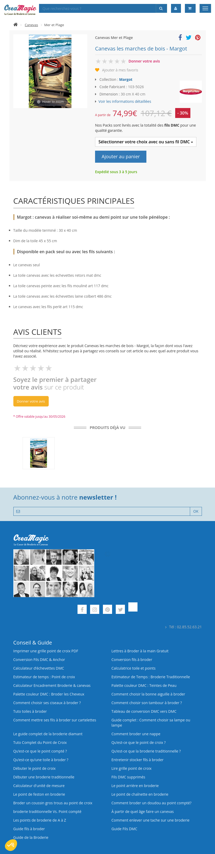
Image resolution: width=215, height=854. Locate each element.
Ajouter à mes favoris (120, 69)
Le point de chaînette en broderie (140, 794)
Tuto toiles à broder (30, 711)
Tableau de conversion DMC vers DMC (144, 711)
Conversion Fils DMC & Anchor (39, 659)
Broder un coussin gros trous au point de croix (52, 802)
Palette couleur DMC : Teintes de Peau (144, 685)
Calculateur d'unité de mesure (39, 785)
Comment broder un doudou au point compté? (152, 802)
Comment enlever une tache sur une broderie (151, 820)
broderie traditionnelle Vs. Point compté (47, 811)
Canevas (31, 24)
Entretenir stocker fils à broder (138, 759)
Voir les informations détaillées (124, 101)
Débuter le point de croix (34, 768)
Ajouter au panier (121, 156)
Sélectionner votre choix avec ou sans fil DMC (145, 142)
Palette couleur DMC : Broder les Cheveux (48, 694)
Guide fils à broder (29, 828)
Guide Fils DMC (124, 828)
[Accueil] (15, 24)
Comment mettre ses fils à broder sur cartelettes (54, 719)
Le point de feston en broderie (39, 794)
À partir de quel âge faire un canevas (143, 811)
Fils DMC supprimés (128, 776)
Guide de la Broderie (30, 837)
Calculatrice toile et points (134, 668)
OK (195, 511)
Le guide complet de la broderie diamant (47, 733)
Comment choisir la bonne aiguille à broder (148, 694)
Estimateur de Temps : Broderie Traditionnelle (151, 676)
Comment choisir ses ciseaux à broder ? (47, 702)
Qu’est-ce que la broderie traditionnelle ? (146, 751)
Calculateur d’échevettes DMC (38, 668)
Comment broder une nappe (136, 733)
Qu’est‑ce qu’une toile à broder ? (40, 759)
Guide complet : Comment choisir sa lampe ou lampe (151, 722)
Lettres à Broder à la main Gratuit (140, 650)
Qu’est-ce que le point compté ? (40, 751)
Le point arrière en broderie (135, 785)
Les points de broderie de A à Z (39, 820)
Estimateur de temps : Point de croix (44, 676)
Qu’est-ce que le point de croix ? (139, 742)
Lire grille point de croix (132, 768)
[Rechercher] (161, 8)
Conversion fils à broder (132, 659)
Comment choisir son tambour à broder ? (147, 702)
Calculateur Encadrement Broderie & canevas (52, 685)
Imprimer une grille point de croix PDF (45, 650)
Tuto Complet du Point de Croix (40, 742)
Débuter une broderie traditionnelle (43, 776)
